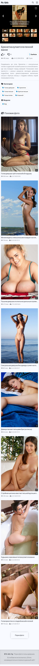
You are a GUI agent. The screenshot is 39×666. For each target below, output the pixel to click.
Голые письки (7, 91)
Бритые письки (22, 91)
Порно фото (19, 635)
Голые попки (7, 95)
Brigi (4, 104)
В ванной (19, 95)
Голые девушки (8, 87)
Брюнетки (21, 87)
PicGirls (4, 2)
